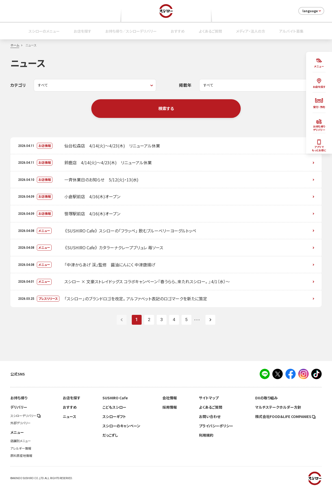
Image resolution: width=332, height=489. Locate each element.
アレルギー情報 (20, 448)
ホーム (14, 45)
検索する (166, 108)
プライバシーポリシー (216, 425)
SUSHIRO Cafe (115, 397)
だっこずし (110, 435)
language (312, 11)
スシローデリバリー (25, 415)
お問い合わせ (209, 416)
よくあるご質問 (210, 31)
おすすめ (178, 31)
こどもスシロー (114, 407)
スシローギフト (114, 416)
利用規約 (206, 435)
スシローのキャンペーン (121, 425)
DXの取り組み (266, 397)
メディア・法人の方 (250, 31)
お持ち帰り (18, 397)
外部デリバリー (20, 423)
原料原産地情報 (21, 455)
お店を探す (82, 31)
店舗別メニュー (20, 440)
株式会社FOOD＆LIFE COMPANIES (285, 416)
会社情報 (169, 397)
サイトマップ (209, 397)
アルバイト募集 (291, 31)
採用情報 (169, 407)
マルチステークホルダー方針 (278, 407)
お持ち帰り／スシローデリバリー (131, 31)
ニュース (69, 416)
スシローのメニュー (44, 31)
